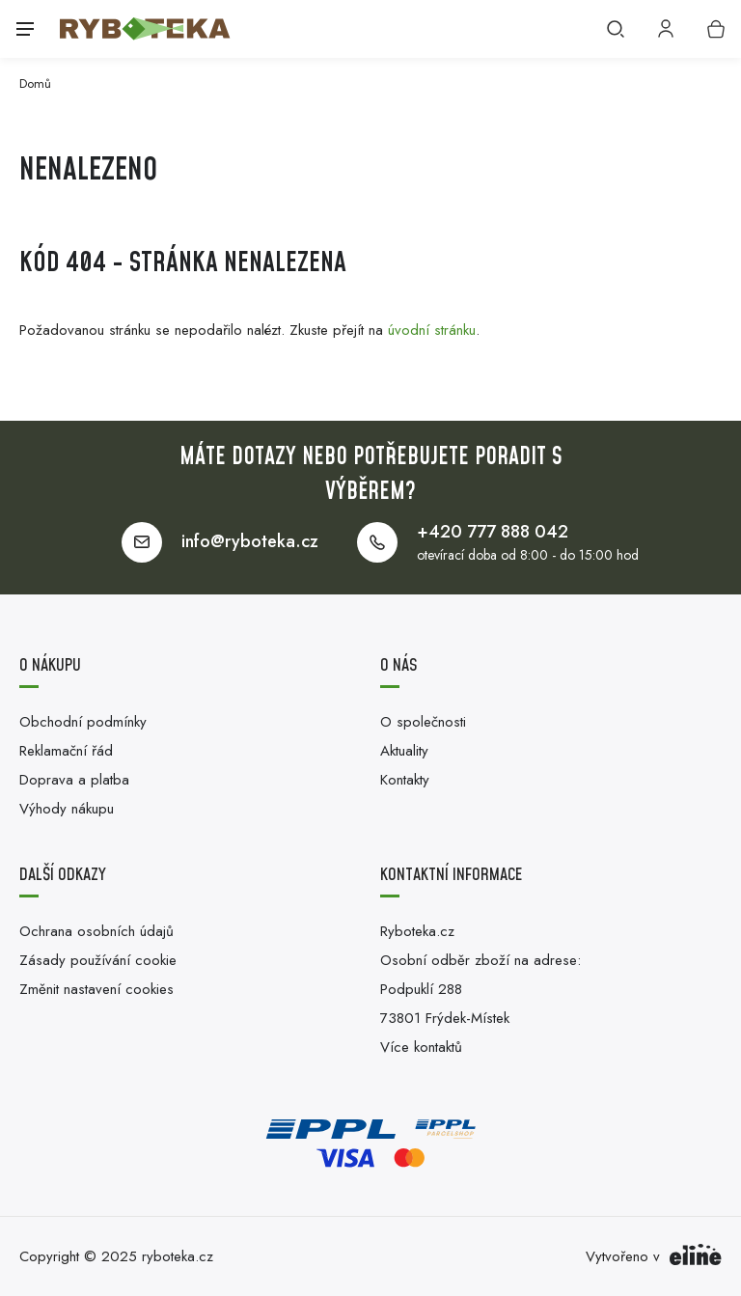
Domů (35, 83)
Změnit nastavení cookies (96, 989)
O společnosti (423, 721)
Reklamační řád (66, 750)
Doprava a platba (74, 779)
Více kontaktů (421, 1047)
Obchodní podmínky (83, 721)
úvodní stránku (432, 330)
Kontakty (404, 779)
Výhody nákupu (66, 808)
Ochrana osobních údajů (96, 931)
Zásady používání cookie (98, 960)
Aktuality (404, 750)
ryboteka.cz (177, 1256)
